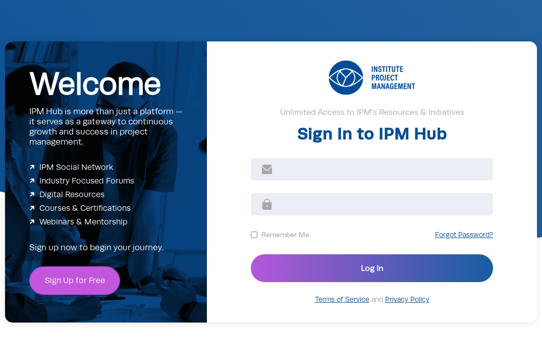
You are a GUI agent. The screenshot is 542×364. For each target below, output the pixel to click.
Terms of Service (342, 299)
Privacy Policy (407, 299)
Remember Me (285, 235)
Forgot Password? (464, 235)
